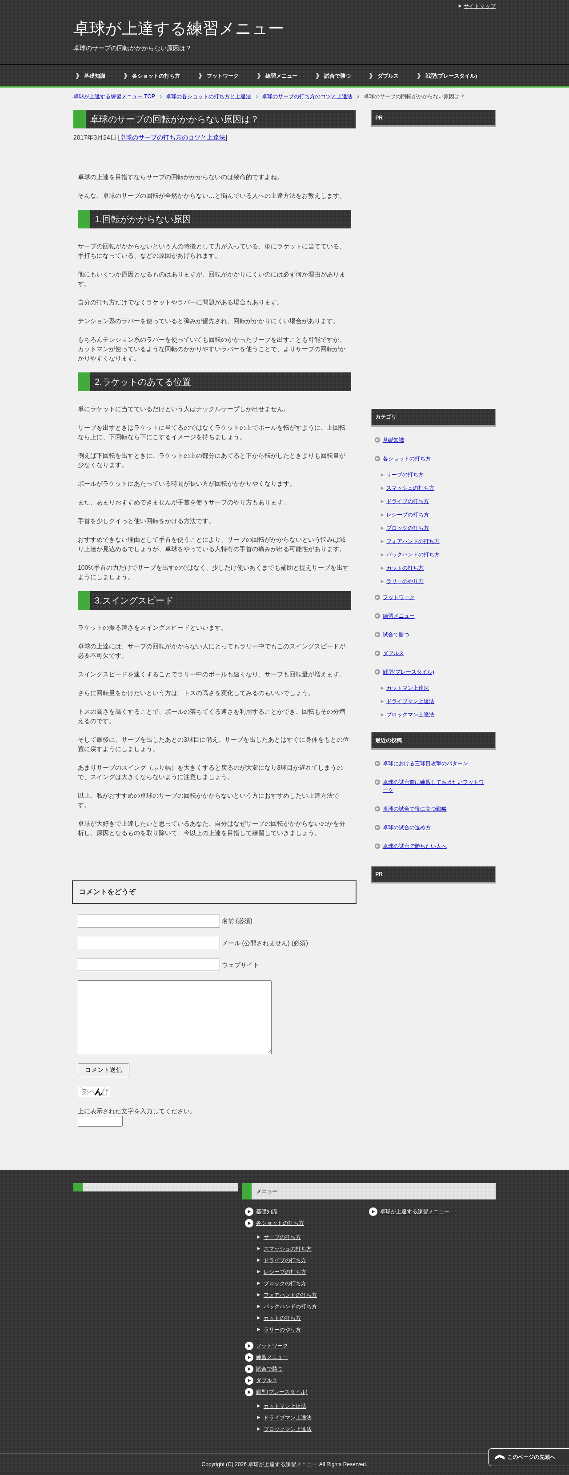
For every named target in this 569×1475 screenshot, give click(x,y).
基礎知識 (94, 76)
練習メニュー (281, 76)
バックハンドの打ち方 (413, 555)
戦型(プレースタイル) (451, 76)
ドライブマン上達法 (410, 701)
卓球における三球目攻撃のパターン (425, 763)
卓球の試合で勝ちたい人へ (415, 846)
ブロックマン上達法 (410, 715)
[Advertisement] (433, 265)
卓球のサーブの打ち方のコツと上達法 (172, 137)
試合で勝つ (337, 76)
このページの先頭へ (531, 1457)
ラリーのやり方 (405, 581)
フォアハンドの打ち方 (413, 541)
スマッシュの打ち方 (410, 488)
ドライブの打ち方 (407, 501)
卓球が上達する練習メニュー (178, 28)
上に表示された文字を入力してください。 (137, 1111)
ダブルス (388, 76)
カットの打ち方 (405, 568)
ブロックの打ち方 (407, 528)
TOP (114, 96)
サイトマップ (480, 6)
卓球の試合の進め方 (407, 827)
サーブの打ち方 (405, 475)
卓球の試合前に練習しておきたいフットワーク (433, 786)
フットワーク (223, 76)
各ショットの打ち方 (156, 76)
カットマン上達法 (407, 688)
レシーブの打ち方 (407, 515)
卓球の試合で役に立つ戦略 (415, 809)
